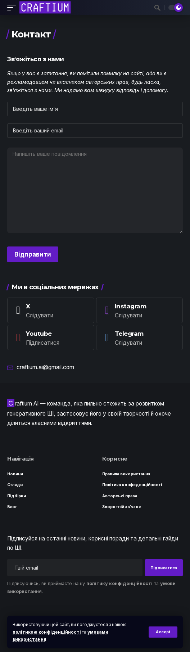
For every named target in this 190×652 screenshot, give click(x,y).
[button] (163, 632)
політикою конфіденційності (47, 632)
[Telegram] (139, 337)
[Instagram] (139, 310)
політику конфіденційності (119, 583)
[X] (50, 310)
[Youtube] (50, 337)
